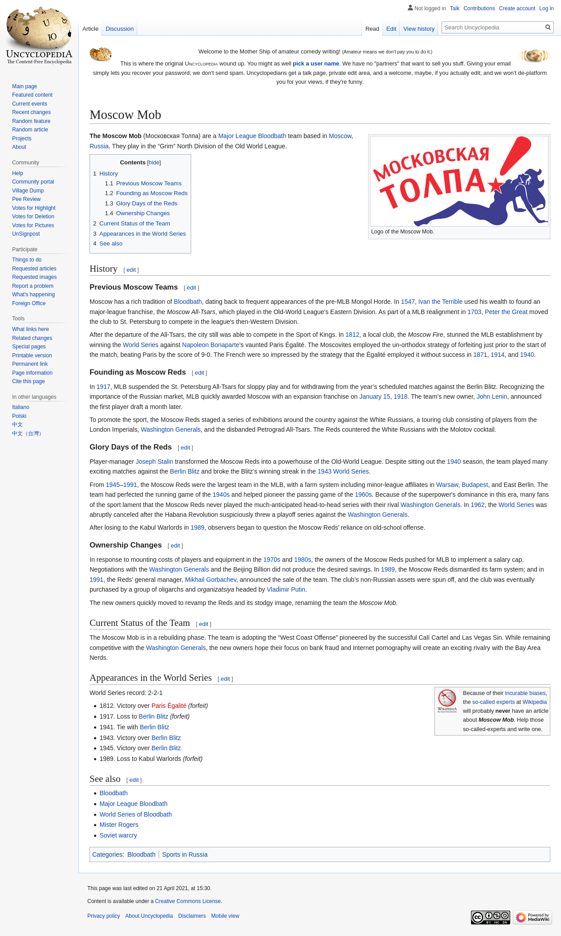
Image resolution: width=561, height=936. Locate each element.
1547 (408, 301)
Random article (30, 130)
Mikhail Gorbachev (210, 579)
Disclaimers (192, 916)
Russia (99, 146)
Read (372, 28)
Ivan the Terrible (440, 301)
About (19, 147)
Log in (546, 8)
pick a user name (316, 63)
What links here (30, 329)
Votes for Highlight (33, 208)
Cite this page (28, 381)
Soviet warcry (118, 835)
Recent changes (31, 112)
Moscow (340, 135)
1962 (478, 504)
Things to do (26, 260)
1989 (198, 527)
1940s (221, 494)
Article (90, 28)
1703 (474, 311)
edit (131, 269)
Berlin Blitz (185, 471)
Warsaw (447, 484)
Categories (107, 854)
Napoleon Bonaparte (210, 344)
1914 (497, 354)
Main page (24, 86)
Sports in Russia (185, 854)
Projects (21, 138)
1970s (271, 559)
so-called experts (493, 702)
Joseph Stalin (154, 461)
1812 (352, 334)
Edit (391, 28)
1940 (527, 354)
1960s (363, 494)
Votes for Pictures (33, 225)
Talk (454, 8)
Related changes (32, 338)
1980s (302, 559)
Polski (19, 416)
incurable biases (525, 693)
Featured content (32, 95)
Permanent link (30, 364)
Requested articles (34, 269)
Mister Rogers (118, 824)
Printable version (32, 355)
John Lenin (492, 396)
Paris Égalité (169, 705)
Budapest (475, 484)
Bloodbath (188, 301)
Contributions (479, 8)
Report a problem (32, 286)
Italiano (20, 407)
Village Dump (28, 191)
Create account (517, 8)
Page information (32, 373)
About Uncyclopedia (149, 916)
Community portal (33, 182)
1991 (130, 484)
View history (418, 28)
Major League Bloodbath (252, 135)
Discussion (120, 28)
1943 (325, 471)
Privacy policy (103, 916)
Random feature (31, 121)
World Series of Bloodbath (135, 814)
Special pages (28, 346)
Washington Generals (171, 429)
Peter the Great (506, 311)
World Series (141, 344)
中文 (17, 424)
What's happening (33, 294)
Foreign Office (28, 303)
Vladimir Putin (286, 589)
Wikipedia (535, 702)
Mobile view (225, 916)
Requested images (34, 277)
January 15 (374, 396)
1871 (480, 354)
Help (17, 173)
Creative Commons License (188, 901)
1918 (400, 396)
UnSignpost (26, 234)
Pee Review (26, 199)
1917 (104, 386)
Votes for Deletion (33, 216)
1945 (113, 484)
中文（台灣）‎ (28, 433)
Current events (29, 104)
